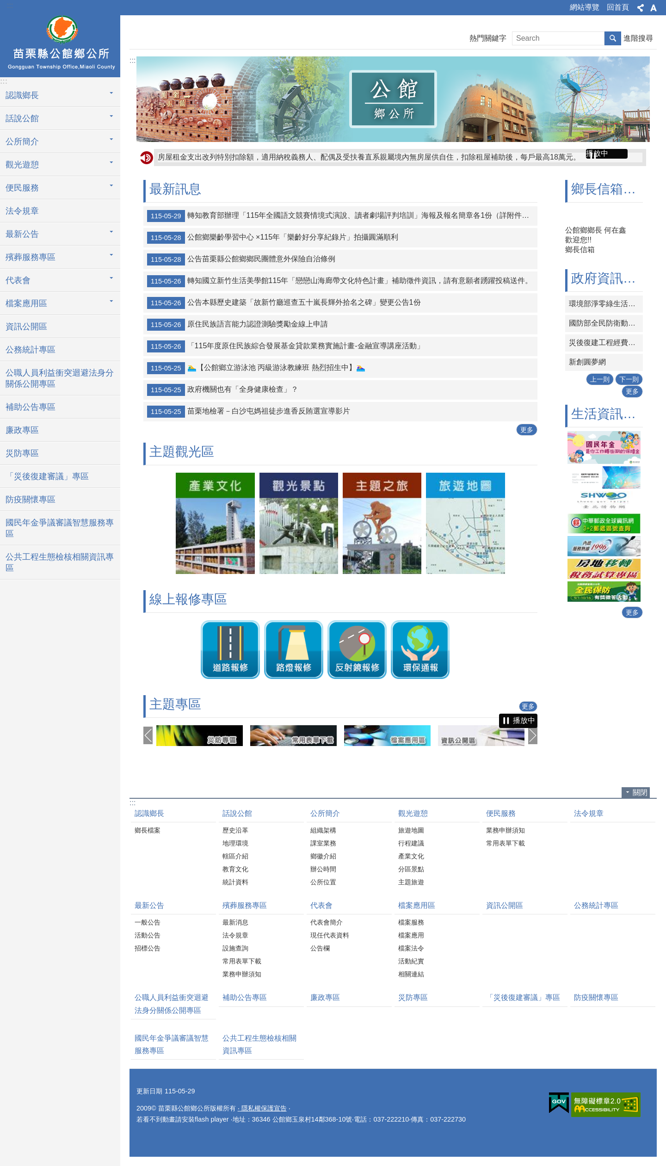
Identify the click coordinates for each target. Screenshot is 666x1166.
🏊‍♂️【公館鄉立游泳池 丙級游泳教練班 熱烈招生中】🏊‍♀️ (256, 368)
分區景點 (411, 869)
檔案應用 (411, 935)
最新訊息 (175, 189)
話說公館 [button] (22, 118)
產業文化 (411, 856)
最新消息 (235, 922)
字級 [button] (653, 7)
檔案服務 (411, 922)
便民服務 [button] (22, 187)
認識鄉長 (149, 813)
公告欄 (320, 948)
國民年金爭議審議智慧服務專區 (60, 528)
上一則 (600, 379)
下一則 (629, 379)
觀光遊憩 (413, 813)
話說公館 (237, 813)
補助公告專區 (31, 407)
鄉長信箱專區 (610, 189)
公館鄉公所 (60, 44)
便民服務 (501, 813)
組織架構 (323, 830)
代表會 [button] (18, 280)
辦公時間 (323, 869)
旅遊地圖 (411, 830)
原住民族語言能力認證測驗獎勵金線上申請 (237, 325)
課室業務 (323, 843)
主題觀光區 (181, 451)
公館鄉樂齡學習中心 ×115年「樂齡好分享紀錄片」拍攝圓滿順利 (272, 238)
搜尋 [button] (612, 38)
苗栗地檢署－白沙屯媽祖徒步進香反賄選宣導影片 (248, 412)
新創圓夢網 (587, 362)
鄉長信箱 (580, 249)
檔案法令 (411, 948)
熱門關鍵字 (487, 38)
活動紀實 (411, 961)
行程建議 (411, 843)
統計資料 (235, 882)
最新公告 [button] (22, 234)
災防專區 (22, 453)
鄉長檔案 (147, 830)
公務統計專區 (31, 349)
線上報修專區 (188, 599)
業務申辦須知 (505, 830)
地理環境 (235, 843)
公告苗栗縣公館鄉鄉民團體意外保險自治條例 (241, 259)
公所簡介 (325, 813)
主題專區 (175, 704)
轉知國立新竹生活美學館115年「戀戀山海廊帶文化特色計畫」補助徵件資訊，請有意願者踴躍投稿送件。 (339, 281)
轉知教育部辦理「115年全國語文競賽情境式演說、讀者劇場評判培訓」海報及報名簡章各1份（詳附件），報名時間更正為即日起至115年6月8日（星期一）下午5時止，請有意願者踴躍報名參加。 (342, 216)
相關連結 (411, 974)
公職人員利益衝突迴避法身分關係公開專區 (60, 378)
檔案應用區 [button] (26, 303)
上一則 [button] (148, 735)
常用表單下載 (505, 843)
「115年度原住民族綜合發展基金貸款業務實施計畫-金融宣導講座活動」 (285, 346)
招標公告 (147, 948)
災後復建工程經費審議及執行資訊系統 (606, 342)
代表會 (321, 905)
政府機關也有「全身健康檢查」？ (222, 390)
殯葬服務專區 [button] (31, 257)
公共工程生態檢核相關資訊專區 (60, 562)
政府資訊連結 (610, 278)
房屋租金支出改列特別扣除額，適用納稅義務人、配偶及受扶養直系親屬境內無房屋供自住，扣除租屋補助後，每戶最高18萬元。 (369, 157)
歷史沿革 (235, 830)
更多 (526, 429)
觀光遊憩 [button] (22, 164)
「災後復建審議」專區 (47, 476)
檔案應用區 (416, 905)
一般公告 (147, 922)
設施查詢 (235, 948)
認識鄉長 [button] (22, 95)
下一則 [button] (532, 735)
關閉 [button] (640, 792)
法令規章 (22, 211)
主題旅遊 (411, 882)
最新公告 (149, 905)
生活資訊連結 (610, 414)
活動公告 (147, 935)
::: (10, 5)
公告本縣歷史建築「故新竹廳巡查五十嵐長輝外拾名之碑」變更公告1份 (284, 303)
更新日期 (149, 1091)
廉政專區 (22, 430)
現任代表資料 (329, 935)
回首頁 (618, 7)
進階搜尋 (638, 38)
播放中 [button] (597, 153)
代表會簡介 (326, 922)
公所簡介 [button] (22, 141)
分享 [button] (640, 7)
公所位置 (323, 882)
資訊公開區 (26, 326)
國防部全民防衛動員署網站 (606, 323)
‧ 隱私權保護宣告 (262, 1108)
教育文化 (235, 869)
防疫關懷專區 (31, 499)
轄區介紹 (235, 856)
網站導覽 (584, 7)
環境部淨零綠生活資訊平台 (606, 304)
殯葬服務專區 (244, 905)
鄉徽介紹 (323, 856)
